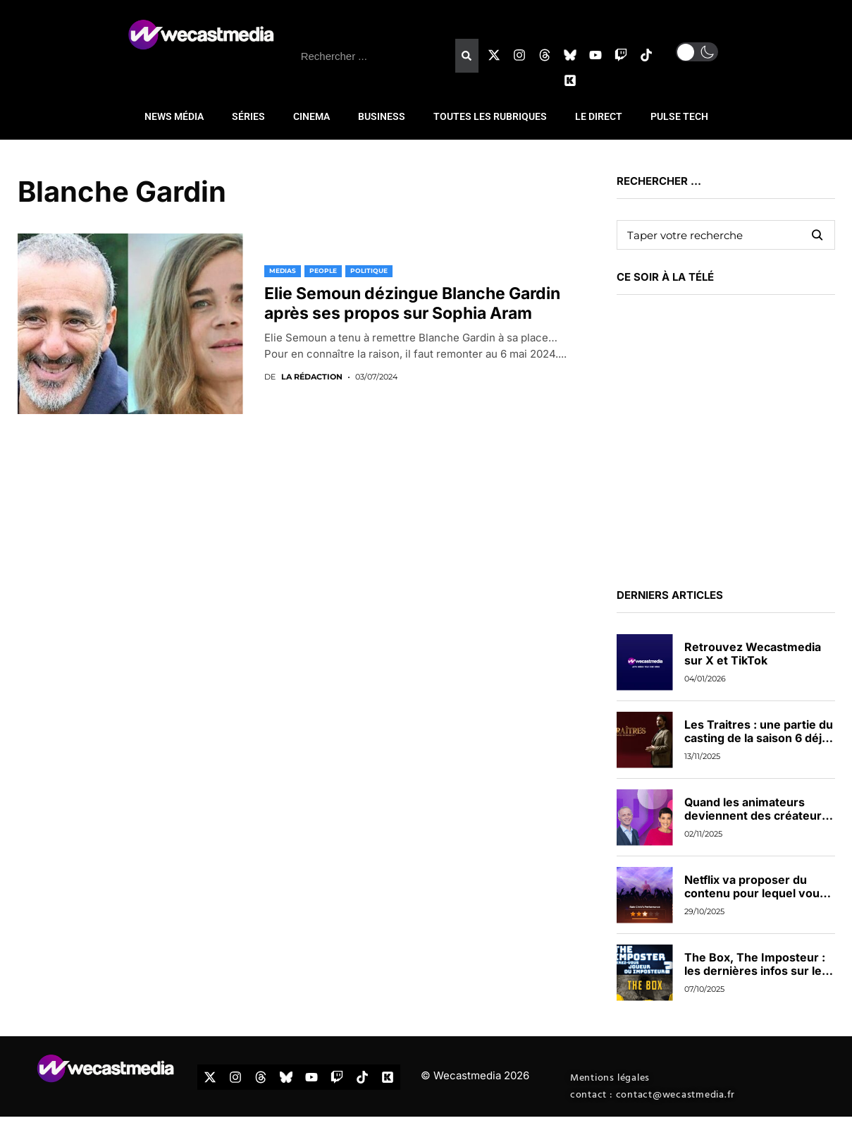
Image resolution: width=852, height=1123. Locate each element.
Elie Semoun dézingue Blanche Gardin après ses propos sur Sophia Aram (412, 303)
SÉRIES (248, 116)
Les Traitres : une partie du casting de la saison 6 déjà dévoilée (758, 737)
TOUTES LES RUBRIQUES (490, 116)
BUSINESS (381, 116)
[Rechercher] (466, 56)
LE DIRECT (598, 116)
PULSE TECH (679, 116)
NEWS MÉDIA (174, 116)
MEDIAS (282, 270)
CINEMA (311, 116)
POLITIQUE (369, 270)
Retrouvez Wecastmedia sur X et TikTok (752, 653)
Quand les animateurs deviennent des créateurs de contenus (756, 815)
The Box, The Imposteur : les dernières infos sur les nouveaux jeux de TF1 (756, 970)
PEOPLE (323, 270)
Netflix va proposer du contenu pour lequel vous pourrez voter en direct (755, 893)
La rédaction (311, 377)
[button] (697, 51)
